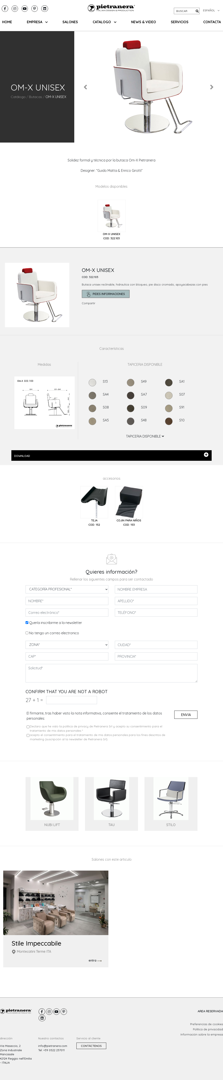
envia (186, 715)
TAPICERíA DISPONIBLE (145, 436)
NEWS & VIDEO (143, 22)
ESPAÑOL (211, 10)
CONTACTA (212, 22)
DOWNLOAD (111, 455)
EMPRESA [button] (37, 22)
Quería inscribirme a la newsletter (55, 623)
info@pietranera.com (52, 1046)
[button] (85, 87)
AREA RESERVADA (210, 1011)
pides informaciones (105, 294)
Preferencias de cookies (206, 1024)
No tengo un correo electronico (54, 633)
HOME (7, 22)
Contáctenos (91, 1046)
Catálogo (18, 97)
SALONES (70, 22)
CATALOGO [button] (104, 22)
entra (95, 961)
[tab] (111, 220)
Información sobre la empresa (202, 1034)
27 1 (34, 700)
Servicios (179, 22)
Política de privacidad (208, 1029)
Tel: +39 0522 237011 (51, 1050)
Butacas (35, 97)
